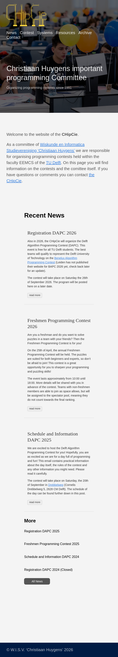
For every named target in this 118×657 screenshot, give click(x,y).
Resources (65, 32)
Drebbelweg (55, 484)
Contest (27, 32)
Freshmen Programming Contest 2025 (51, 544)
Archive (85, 32)
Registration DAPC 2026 (51, 232)
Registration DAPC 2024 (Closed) (48, 569)
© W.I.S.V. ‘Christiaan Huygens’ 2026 (39, 650)
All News (37, 581)
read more (34, 295)
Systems (45, 32)
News (11, 32)
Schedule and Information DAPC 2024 (51, 557)
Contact (13, 37)
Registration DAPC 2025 (41, 531)
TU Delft (53, 162)
